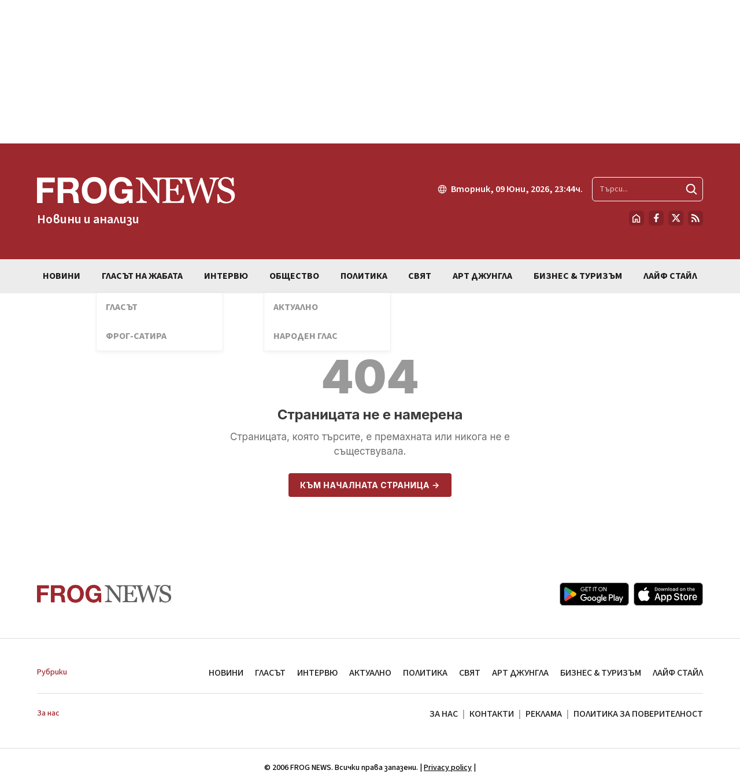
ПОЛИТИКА (425, 672)
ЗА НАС (444, 713)
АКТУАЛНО (370, 672)
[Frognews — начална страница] (136, 201)
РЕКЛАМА (544, 713)
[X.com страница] (675, 218)
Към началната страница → (370, 485)
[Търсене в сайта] (647, 189)
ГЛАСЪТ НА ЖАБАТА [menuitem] (142, 276)
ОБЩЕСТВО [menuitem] (294, 276)
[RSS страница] (695, 218)
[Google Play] (594, 594)
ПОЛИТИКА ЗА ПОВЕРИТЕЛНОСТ (638, 713)
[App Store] (668, 594)
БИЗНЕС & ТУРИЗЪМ (600, 672)
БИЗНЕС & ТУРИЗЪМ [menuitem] (578, 276)
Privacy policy (448, 767)
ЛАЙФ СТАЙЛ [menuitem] (670, 276)
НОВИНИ (226, 672)
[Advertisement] (370, 72)
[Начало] (636, 218)
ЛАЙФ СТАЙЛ (678, 672)
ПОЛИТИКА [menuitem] (364, 276)
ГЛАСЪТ (270, 672)
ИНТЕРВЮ (317, 672)
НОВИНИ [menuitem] (61, 276)
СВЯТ (469, 672)
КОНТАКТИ (491, 713)
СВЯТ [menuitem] (419, 276)
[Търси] (691, 189)
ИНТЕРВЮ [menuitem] (226, 276)
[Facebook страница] (656, 218)
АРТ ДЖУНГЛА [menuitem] (482, 276)
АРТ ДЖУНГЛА (520, 672)
